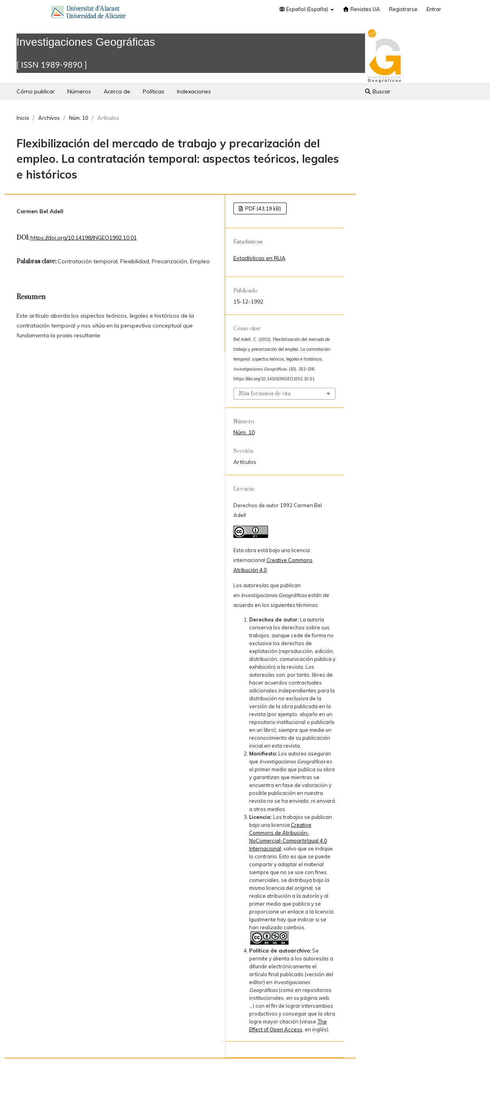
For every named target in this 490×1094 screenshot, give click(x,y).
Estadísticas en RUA (259, 258)
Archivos (49, 118)
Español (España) (304, 9)
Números (79, 91)
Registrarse (403, 9)
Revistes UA (361, 9)
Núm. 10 (78, 118)
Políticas (153, 91)
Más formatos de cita (265, 393)
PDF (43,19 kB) (262, 208)
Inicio (23, 118)
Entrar (434, 9)
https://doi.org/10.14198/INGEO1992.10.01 (83, 237)
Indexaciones (194, 91)
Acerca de (117, 91)
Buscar (377, 91)
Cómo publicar (36, 91)
